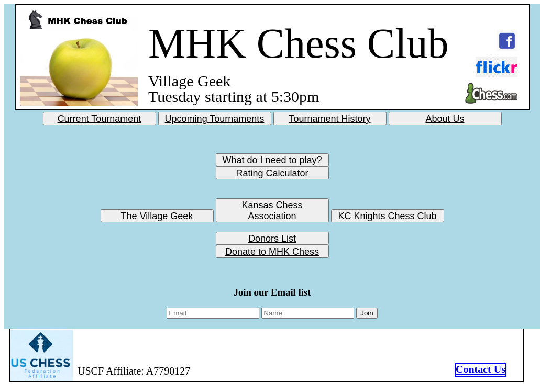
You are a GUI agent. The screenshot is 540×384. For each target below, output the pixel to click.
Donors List (272, 236)
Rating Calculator (272, 170)
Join (366, 313)
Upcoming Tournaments (215, 116)
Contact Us (480, 369)
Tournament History (329, 116)
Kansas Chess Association (271, 202)
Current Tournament (99, 116)
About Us (444, 116)
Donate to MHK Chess (272, 249)
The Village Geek (157, 213)
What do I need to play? (272, 157)
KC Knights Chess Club (387, 213)
